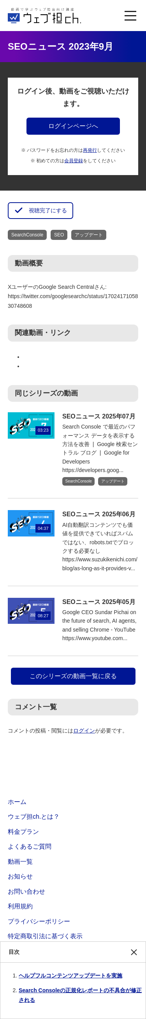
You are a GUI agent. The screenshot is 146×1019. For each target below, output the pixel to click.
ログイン (84, 730)
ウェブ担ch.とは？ (34, 816)
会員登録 (73, 160)
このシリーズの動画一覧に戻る (73, 676)
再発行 (90, 150)
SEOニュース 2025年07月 (98, 416)
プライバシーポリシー (39, 921)
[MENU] (130, 15)
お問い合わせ (26, 891)
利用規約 (20, 906)
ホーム (17, 802)
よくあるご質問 (29, 846)
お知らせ (20, 876)
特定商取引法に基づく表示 (45, 936)
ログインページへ (73, 126)
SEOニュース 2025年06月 (98, 514)
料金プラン (23, 831)
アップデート (89, 235)
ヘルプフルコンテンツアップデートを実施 (70, 975)
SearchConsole (27, 235)
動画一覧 (20, 861)
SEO (59, 235)
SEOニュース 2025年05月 (98, 602)
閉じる (134, 956)
